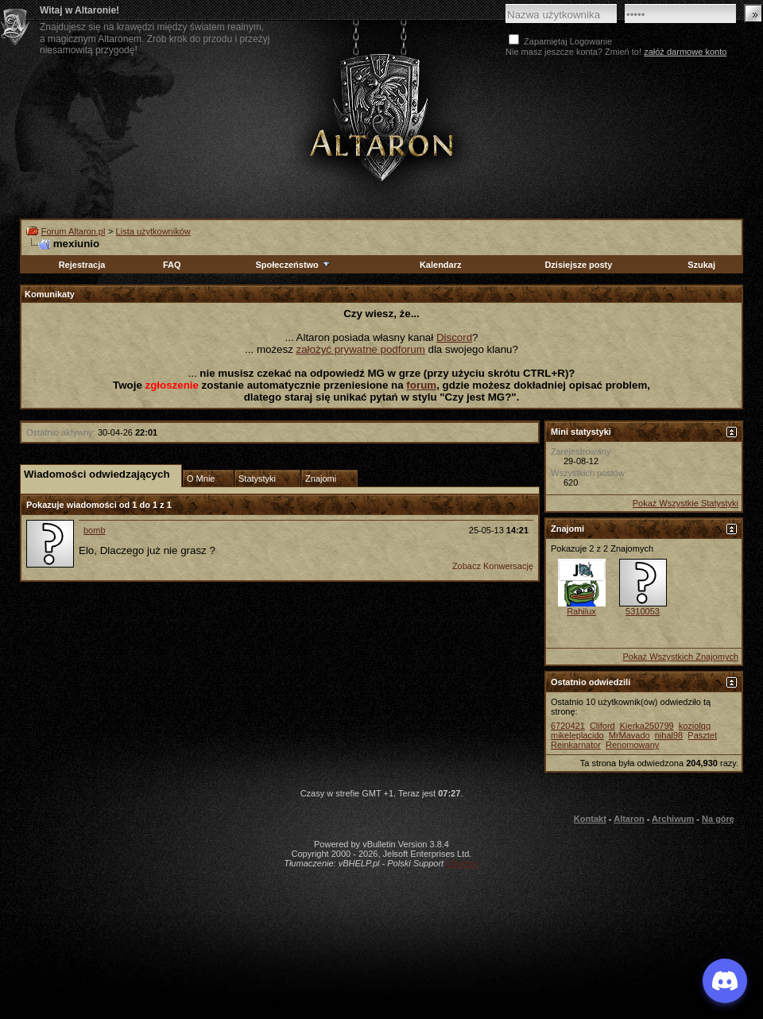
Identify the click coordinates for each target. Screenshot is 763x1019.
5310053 (643, 611)
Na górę (718, 818)
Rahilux (581, 611)
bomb (94, 530)
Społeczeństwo (293, 264)
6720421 (568, 725)
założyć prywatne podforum (360, 349)
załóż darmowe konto (685, 51)
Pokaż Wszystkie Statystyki (685, 503)
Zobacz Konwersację (492, 566)
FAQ (172, 264)
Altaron (629, 818)
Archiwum (673, 818)
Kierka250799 (647, 725)
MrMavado (629, 735)
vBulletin (462, 863)
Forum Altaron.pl (73, 231)
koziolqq (695, 725)
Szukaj (701, 264)
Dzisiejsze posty (578, 264)
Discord (454, 337)
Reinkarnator (576, 745)
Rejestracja (82, 264)
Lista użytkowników (153, 231)
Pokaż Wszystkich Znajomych (680, 656)
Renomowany (632, 745)
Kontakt (590, 818)
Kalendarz (441, 264)
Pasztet (702, 735)
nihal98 (669, 735)
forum (421, 385)
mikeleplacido (577, 735)
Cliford (602, 725)
